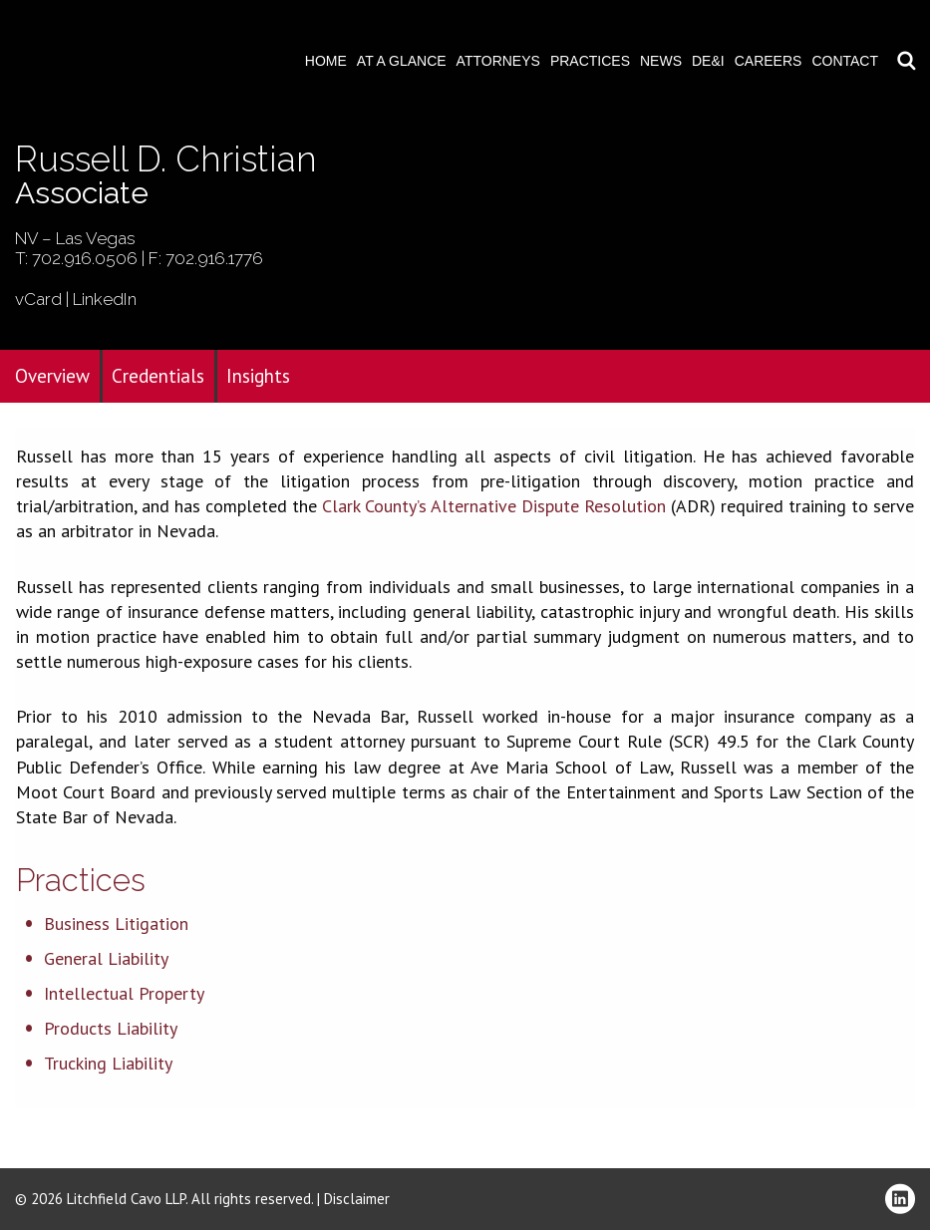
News (661, 61)
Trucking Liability (108, 1063)
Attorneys (498, 61)
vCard (38, 299)
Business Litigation (116, 923)
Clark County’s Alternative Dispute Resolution (494, 505)
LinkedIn (105, 299)
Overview (52, 376)
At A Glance (402, 61)
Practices (590, 61)
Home (326, 61)
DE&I (708, 61)
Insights (258, 376)
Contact (844, 61)
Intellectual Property (124, 993)
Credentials (158, 376)
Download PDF (902, 77)
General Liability (106, 958)
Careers (768, 61)
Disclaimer (357, 1198)
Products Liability (110, 1028)
